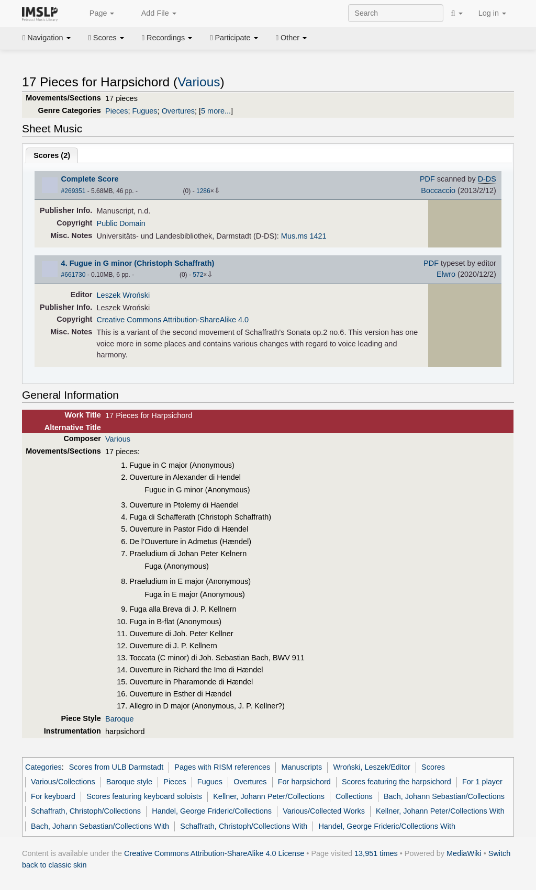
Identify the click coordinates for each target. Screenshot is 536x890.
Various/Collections (63, 782)
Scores (106, 37)
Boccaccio (438, 190)
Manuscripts (301, 767)
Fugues (144, 111)
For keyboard (53, 796)
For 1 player (482, 782)
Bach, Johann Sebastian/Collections (444, 796)
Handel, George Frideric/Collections (212, 811)
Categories (43, 767)
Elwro (446, 274)
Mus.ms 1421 (304, 236)
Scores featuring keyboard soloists (144, 796)
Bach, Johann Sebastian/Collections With (100, 826)
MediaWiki (464, 853)
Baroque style (129, 782)
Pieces (116, 111)
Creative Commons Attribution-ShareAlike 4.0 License (214, 853)
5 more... (216, 111)
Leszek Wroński (123, 295)
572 (198, 274)
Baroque (119, 719)
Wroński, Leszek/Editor (371, 767)
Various (198, 82)
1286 (203, 191)
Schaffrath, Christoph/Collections (86, 811)
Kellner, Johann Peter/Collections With (440, 811)
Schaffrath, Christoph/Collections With (243, 826)
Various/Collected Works (324, 811)
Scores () (52, 155)
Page (96, 13)
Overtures (178, 111)
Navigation (47, 37)
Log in (492, 13)
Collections (354, 796)
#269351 (73, 191)
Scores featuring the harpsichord (396, 782)
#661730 (73, 274)
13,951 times (376, 853)
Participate (234, 37)
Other (291, 37)
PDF (427, 179)
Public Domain (121, 223)
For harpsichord (304, 782)
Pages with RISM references (222, 767)
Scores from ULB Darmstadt (116, 767)
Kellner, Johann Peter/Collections (269, 796)
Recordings (167, 37)
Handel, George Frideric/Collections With (386, 826)
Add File (153, 13)
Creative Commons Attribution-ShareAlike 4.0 (173, 320)
